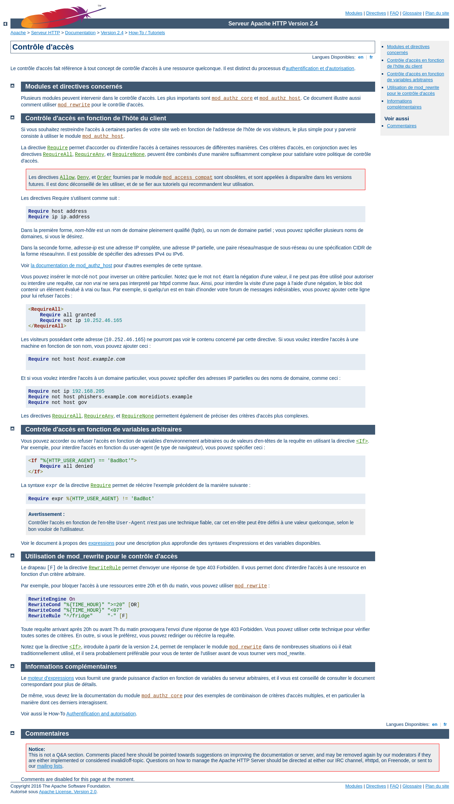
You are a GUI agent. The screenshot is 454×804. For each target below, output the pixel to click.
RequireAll (57, 154)
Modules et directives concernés (73, 86)
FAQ (394, 13)
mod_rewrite (74, 105)
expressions (101, 543)
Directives (376, 13)
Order (104, 177)
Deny (83, 177)
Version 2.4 (112, 32)
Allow (67, 177)
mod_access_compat (188, 177)
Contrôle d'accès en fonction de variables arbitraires (415, 76)
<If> (362, 441)
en (361, 57)
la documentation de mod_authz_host (71, 265)
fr (371, 57)
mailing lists (49, 766)
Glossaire (412, 13)
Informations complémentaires (404, 104)
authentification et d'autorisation (320, 68)
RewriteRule (105, 568)
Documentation (80, 32)
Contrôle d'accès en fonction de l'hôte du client (415, 63)
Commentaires (402, 125)
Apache (18, 32)
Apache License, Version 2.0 (68, 791)
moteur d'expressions (51, 678)
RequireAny (89, 154)
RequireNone (128, 154)
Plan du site (437, 13)
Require (57, 148)
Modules (353, 13)
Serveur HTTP (45, 32)
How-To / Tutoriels (147, 32)
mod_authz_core (232, 98)
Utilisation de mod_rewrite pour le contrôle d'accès (413, 90)
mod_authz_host (280, 98)
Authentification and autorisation (101, 713)
